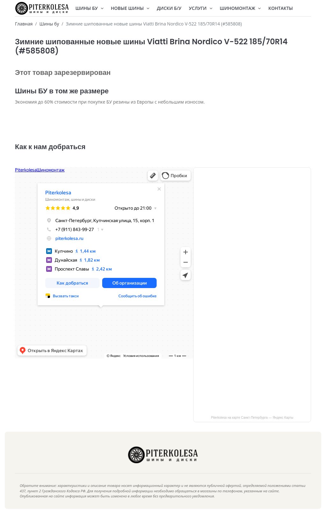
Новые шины (130, 8)
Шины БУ (89, 8)
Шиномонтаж (240, 8)
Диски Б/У (169, 8)
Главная (24, 24)
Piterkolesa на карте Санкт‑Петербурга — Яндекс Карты (252, 427)
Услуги (200, 8)
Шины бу (49, 24)
